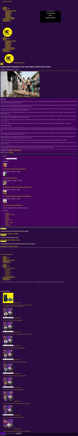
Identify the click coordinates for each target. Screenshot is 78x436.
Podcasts (6, 20)
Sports (7, 15)
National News (10, 10)
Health (7, 13)
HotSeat (8, 16)
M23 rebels (17, 150)
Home (5, 7)
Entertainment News (10, 214)
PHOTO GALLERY (9, 222)
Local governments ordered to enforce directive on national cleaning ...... (17, 196)
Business (8, 11)
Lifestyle (8, 14)
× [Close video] (59, 12)
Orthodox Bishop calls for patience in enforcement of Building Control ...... (17, 187)
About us (6, 8)
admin (11, 152)
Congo (10, 150)
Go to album (4, 291)
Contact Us (7, 21)
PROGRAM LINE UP (9, 18)
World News (9, 17)
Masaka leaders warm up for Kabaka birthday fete (12, 205)
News (5, 9)
